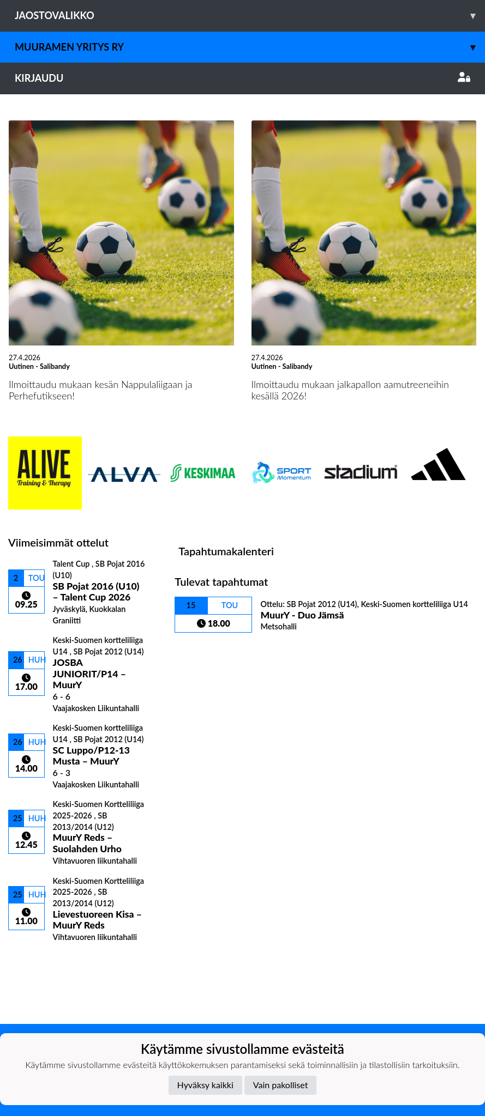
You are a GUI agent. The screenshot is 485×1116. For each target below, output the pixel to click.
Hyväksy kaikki (205, 1084)
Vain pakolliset (280, 1084)
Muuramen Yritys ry (250, 47)
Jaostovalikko (250, 15)
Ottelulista (35, 961)
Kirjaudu (242, 78)
